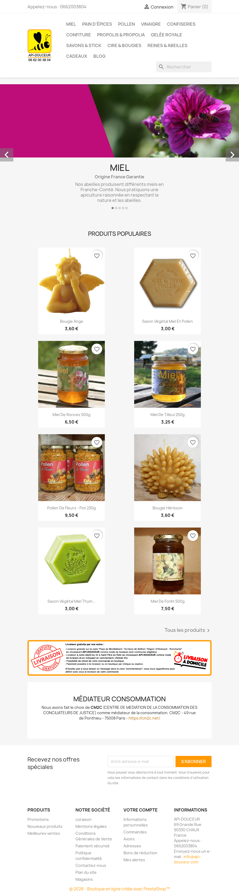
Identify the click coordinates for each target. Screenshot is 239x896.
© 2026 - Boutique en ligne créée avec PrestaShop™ (119, 889)
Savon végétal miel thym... (71, 601)
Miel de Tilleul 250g (167, 414)
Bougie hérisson (168, 507)
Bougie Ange (71, 321)
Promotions (38, 819)
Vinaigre (151, 24)
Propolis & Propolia (121, 35)
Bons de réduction (140, 852)
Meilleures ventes (43, 833)
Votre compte (141, 810)
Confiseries (181, 24)
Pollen (126, 24)
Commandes (135, 832)
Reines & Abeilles (168, 45)
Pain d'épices (97, 24)
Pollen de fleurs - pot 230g (71, 507)
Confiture (78, 35)
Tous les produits (188, 630)
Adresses (132, 845)
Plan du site (86, 872)
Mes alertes (134, 859)
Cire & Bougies (124, 45)
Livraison (83, 819)
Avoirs (129, 838)
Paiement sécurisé (92, 845)
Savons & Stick (83, 45)
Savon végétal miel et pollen (167, 321)
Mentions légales (91, 826)
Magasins (84, 879)
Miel (71, 24)
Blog (99, 56)
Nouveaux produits (44, 826)
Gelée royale (166, 35)
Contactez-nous (90, 865)
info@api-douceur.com (187, 859)
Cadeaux (76, 56)
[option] (119, 149)
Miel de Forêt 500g (168, 601)
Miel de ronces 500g (71, 414)
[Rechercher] (184, 66)
